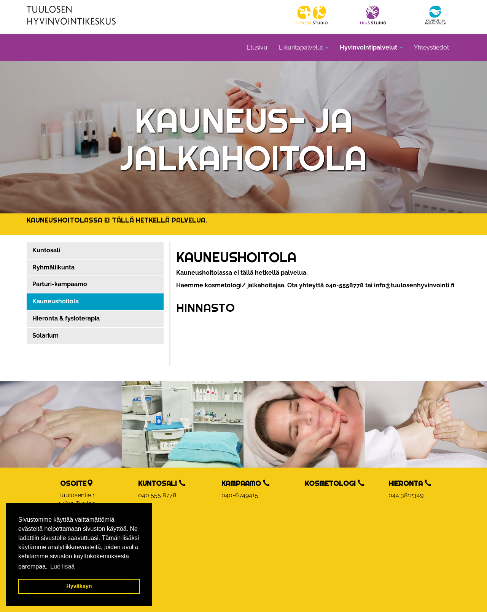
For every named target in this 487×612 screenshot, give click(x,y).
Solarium (45, 335)
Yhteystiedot (431, 47)
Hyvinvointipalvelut (371, 47)
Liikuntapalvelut (303, 47)
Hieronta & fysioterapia (66, 318)
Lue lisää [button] (62, 566)
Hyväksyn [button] (79, 586)
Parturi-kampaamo (59, 284)
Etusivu (257, 47)
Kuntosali (46, 250)
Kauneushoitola (55, 301)
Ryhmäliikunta (53, 267)
